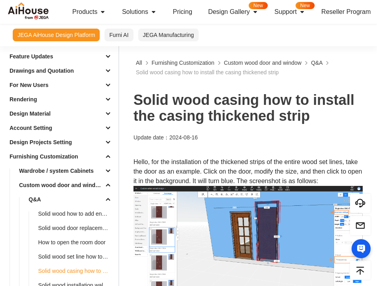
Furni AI (118, 35)
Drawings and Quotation (42, 71)
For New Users (29, 85)
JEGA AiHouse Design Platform (56, 35)
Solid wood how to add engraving (76, 214)
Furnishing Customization (44, 156)
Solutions (139, 12)
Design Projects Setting (41, 142)
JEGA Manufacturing (168, 35)
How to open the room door (72, 242)
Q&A (35, 199)
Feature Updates (31, 56)
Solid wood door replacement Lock (76, 228)
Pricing (182, 11)
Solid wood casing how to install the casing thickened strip (76, 271)
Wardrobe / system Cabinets (56, 171)
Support (294, 9)
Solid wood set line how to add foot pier (76, 256)
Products (89, 12)
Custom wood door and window (60, 185)
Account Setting (31, 128)
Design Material (30, 113)
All (139, 63)
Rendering (23, 99)
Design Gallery (237, 9)
